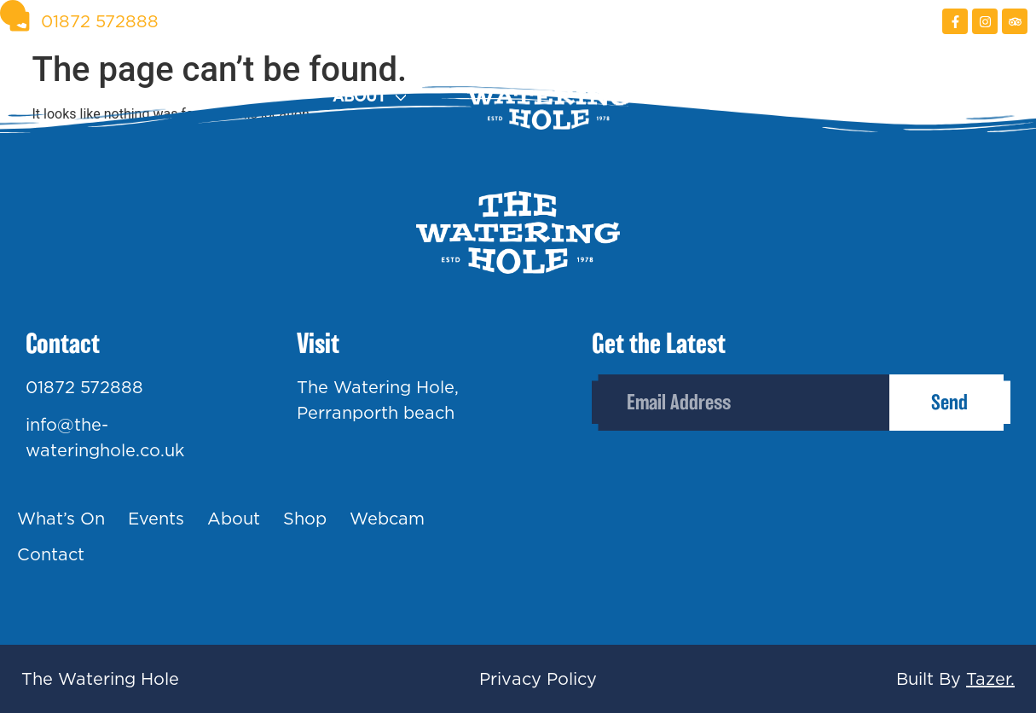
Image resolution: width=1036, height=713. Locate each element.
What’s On (61, 518)
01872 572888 (84, 387)
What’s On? (56, 97)
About (359, 97)
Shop (713, 97)
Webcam (844, 97)
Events (228, 97)
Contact (991, 97)
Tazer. (990, 679)
